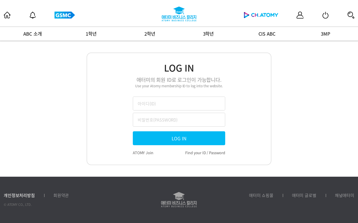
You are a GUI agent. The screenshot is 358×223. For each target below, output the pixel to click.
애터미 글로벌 (304, 195)
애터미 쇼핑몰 (261, 195)
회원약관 (61, 195)
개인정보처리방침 (19, 195)
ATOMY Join (143, 152)
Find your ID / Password (205, 152)
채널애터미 (344, 195)
